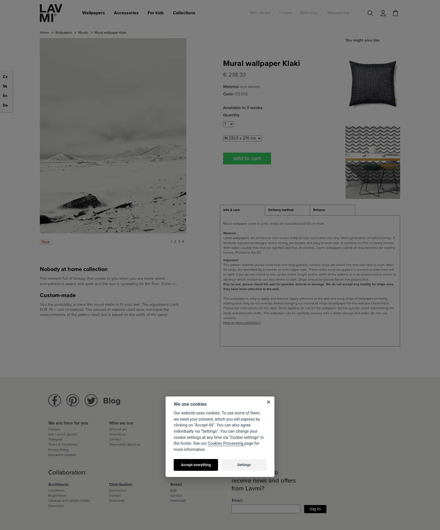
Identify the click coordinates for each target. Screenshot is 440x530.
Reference (310, 12)
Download (55, 506)
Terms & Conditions (63, 444)
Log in (315, 509)
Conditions (56, 490)
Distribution (118, 490)
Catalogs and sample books (69, 501)
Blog (112, 401)
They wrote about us (124, 444)
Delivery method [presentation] (281, 210)
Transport (55, 439)
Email (237, 500)
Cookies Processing (226, 443)
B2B (173, 490)
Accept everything (196, 465)
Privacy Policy (58, 450)
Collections (184, 13)
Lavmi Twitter (91, 400)
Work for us (117, 434)
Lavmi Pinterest (73, 400)
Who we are (260, 12)
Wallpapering (338, 12)
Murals (83, 33)
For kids (156, 13)
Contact (285, 12)
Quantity (231, 115)
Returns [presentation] (319, 210)
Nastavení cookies (62, 455)
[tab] (242, 210)
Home (44, 33)
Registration (57, 495)
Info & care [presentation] (231, 210)
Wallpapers (93, 13)
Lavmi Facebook (54, 400)
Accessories (126, 13)
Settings (244, 465)
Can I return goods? (63, 434)
